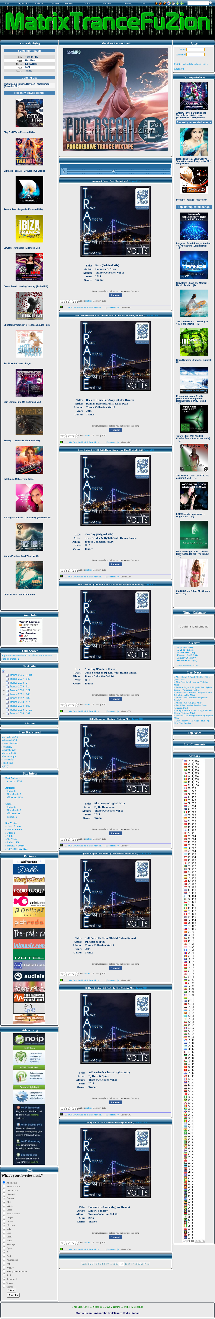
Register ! (179, 68)
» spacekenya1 (8, 749)
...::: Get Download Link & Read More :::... (82, 307)
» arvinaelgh (7, 759)
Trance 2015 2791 (21, 709)
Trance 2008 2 (19, 682)
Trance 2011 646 (20, 694)
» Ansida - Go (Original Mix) (188, 702)
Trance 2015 (135, 181)
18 (136, 1263)
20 (142, 1263)
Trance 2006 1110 (21, 675)
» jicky (5, 765)
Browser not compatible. (29, 327)
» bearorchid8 (8, 753)
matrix (12, 781)
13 (117, 1263)
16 (129, 1263)
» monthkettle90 (9, 743)
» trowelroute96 (9, 737)
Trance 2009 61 (19, 686)
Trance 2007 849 (20, 678)
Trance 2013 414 (20, 701)
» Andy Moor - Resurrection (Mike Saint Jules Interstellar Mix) (193, 693)
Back (84, 1263)
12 (114, 1263)
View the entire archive (188, 665)
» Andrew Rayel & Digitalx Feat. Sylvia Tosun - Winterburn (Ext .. (193, 688)
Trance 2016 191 (20, 713)
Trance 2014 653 (20, 705)
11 (110, 1263)
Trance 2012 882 (20, 698)
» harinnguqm (8, 756)
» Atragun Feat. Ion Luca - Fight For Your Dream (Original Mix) (194, 711)
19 (139, 1263)
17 (132, 1263)
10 (107, 1263)
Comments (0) (113, 307)
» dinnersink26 (9, 740)
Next (147, 1263)
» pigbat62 (6, 746)
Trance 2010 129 (20, 690)
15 (126, 1263)
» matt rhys (7, 762)
